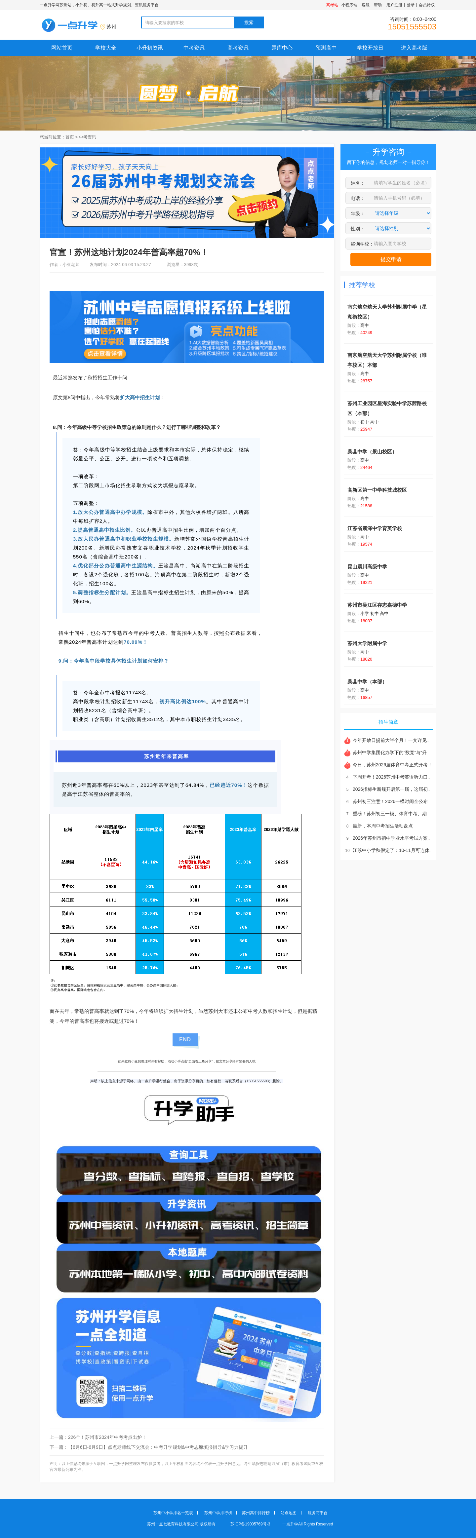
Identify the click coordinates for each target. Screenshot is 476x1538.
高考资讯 (238, 48)
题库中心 (282, 48)
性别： (358, 228)
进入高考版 (414, 48)
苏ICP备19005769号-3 (250, 1524)
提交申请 (391, 259)
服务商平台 (318, 1513)
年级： (358, 213)
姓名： (358, 183)
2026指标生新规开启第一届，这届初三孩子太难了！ (402, 789)
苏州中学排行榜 (218, 1513)
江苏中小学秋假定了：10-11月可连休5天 (390, 850)
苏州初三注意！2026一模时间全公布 (386, 801)
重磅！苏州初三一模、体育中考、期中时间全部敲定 (401, 813)
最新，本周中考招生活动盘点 (378, 825)
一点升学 (290, 1524)
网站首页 (61, 48)
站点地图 (289, 1513)
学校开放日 (370, 48)
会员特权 (427, 5)
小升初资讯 (150, 48)
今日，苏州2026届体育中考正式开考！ (388, 764)
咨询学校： (362, 244)
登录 (411, 5)
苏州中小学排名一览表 (173, 1513)
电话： (358, 198)
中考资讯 (194, 48)
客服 (366, 5)
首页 (69, 137)
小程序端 (349, 5)
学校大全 (105, 48)
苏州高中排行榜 (256, 1513)
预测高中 (326, 48)
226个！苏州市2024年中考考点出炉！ (107, 1437)
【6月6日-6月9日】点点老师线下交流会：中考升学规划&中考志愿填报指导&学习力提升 (158, 1447)
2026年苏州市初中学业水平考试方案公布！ (393, 838)
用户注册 (394, 5)
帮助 (378, 5)
